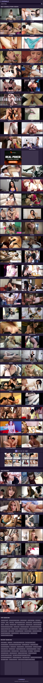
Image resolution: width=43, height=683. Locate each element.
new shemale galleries (5, 646)
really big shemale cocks (20, 648)
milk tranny (12, 622)
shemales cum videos (37, 646)
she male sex (38, 620)
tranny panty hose (4, 648)
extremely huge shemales (24, 633)
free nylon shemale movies (14, 620)
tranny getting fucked (19, 631)
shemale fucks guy (23, 651)
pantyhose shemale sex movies (7, 635)
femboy (40, 628)
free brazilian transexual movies (15, 644)
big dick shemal (29, 622)
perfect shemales (31, 620)
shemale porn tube (15, 651)
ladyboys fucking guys (23, 628)
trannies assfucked (28, 646)
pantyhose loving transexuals (36, 657)
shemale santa (16, 626)
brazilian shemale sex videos (6, 655)
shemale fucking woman (5, 633)
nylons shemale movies (33, 628)
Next (26, 451)
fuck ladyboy (30, 651)
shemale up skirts (15, 628)
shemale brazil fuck (15, 633)
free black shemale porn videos (7, 626)
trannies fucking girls (32, 653)
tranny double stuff (21, 624)
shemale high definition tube (18, 642)
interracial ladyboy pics (37, 622)
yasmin (2, 624)
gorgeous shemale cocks (5, 628)
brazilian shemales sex (17, 657)
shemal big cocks (29, 624)
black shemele (11, 631)
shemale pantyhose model (20, 622)
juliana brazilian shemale (5, 651)
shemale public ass (25, 644)
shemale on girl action (25, 626)
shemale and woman (13, 659)
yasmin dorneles (23, 620)
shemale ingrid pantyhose (31, 648)
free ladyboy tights (4, 659)
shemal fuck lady (34, 633)
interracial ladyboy (28, 631)
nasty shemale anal (13, 653)
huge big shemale (20, 646)
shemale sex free (13, 624)
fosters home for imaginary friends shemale (26, 659)
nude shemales (37, 651)
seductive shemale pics (37, 631)
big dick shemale (4, 631)
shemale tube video (34, 644)
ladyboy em (10, 642)
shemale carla (13, 646)
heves (7, 622)
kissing (39, 648)
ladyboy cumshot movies (22, 653)
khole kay (7, 624)
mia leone (3, 622)
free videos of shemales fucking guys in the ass (21, 655)
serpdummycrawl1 (4, 620)
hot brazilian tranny (4, 653)
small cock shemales (37, 624)
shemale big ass (12, 648)
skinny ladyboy (4, 642)
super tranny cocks (26, 657)
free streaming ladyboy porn (6, 657)
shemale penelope (4, 644)
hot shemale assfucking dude (35, 626)
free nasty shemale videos (30, 642)
